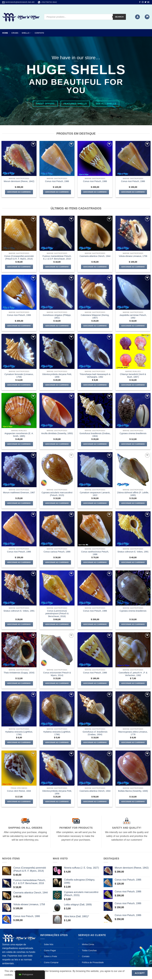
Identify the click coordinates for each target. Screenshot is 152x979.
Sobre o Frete (50, 956)
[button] (137, 16)
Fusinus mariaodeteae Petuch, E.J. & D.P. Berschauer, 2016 (56, 257)
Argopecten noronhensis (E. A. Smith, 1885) (18, 434)
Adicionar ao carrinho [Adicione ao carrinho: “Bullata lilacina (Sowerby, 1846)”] (133, 801)
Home (5, 33)
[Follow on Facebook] (140, 2)
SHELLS (26, 32)
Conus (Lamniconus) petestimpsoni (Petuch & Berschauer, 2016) (57, 613)
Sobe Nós (48, 944)
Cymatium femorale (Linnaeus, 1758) (19, 375)
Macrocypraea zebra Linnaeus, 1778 (133, 733)
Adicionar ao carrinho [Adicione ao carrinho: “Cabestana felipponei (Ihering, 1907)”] (95, 326)
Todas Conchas (89, 950)
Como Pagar (50, 950)
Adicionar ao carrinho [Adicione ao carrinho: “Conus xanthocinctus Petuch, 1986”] (95, 562)
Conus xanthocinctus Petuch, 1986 (95, 553)
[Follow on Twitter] (145, 2)
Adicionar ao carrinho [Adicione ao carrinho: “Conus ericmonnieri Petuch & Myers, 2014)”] (57, 683)
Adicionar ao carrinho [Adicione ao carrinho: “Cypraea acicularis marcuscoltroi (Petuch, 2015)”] (57, 503)
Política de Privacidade (93, 962)
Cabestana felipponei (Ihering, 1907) (95, 316)
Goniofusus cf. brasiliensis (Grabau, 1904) (95, 733)
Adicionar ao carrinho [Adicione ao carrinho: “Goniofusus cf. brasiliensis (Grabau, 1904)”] (95, 742)
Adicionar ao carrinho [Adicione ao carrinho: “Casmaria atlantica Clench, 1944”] (95, 267)
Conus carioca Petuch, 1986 (57, 551)
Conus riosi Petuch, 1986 (57, 181)
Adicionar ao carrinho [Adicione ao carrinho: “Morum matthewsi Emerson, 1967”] (19, 503)
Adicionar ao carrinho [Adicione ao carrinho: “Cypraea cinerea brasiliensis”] (133, 444)
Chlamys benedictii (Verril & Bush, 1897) (133, 375)
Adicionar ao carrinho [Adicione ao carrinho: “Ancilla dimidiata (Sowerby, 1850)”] (57, 444)
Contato (39, 33)
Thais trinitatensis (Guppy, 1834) (19, 672)
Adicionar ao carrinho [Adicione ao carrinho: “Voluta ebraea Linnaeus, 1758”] (133, 267)
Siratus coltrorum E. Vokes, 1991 (133, 551)
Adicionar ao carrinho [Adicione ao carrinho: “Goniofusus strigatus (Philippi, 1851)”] (57, 326)
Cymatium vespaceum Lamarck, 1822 (95, 494)
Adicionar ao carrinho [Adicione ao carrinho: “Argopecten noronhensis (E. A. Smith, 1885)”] (19, 444)
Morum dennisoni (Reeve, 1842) (19, 181)
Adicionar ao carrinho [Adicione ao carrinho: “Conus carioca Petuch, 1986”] (57, 562)
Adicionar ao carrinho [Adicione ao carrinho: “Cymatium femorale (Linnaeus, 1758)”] (19, 385)
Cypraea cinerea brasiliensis (133, 433)
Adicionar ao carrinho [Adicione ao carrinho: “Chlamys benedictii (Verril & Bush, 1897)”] (133, 385)
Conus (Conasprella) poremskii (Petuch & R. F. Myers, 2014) (19, 257)
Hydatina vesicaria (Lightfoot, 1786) (19, 733)
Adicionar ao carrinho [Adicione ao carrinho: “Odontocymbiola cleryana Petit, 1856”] (57, 385)
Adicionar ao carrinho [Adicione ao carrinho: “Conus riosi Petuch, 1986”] (57, 192)
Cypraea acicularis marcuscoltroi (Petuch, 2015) (57, 494)
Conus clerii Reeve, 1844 (19, 791)
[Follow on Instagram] (143, 2)
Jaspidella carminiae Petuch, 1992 (133, 316)
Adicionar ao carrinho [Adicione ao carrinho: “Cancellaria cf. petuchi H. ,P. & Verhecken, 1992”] (133, 683)
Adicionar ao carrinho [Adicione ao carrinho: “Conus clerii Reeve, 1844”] (19, 801)
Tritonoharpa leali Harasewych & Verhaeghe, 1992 (95, 375)
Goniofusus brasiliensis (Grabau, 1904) (95, 434)
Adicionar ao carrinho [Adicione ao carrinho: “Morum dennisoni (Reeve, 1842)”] (19, 192)
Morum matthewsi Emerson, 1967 (19, 492)
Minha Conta (88, 944)
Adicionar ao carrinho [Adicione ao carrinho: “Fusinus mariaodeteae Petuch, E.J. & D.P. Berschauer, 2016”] (57, 267)
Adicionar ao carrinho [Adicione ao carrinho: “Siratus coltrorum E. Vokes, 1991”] (133, 562)
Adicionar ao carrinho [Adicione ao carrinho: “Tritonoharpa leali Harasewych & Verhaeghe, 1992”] (95, 385)
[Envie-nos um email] (148, 2)
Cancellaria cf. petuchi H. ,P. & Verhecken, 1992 (133, 674)
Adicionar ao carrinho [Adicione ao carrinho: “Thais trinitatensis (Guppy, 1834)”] (19, 683)
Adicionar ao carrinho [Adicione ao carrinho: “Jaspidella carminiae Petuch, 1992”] (133, 326)
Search (119, 17)
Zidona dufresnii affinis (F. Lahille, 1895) (133, 494)
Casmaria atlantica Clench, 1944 (95, 256)
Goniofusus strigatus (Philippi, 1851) (57, 316)
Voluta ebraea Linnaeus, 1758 (133, 256)
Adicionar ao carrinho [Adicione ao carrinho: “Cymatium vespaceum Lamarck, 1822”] (95, 503)
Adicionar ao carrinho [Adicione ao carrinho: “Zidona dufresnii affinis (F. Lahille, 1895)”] (133, 503)
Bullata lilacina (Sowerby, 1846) (133, 791)
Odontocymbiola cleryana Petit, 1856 (57, 375)
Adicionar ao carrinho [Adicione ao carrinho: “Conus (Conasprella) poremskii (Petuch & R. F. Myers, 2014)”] (19, 267)
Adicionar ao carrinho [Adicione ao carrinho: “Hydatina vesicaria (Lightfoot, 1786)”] (19, 742)
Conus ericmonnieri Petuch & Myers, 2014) (57, 674)
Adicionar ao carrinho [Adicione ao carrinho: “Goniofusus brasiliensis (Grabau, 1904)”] (95, 444)
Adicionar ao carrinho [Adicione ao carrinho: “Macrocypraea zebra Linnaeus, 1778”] (133, 742)
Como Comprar (51, 962)
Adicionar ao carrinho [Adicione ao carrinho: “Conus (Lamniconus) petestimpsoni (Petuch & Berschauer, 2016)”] (57, 624)
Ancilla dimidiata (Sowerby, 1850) (57, 433)
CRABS (14, 33)
